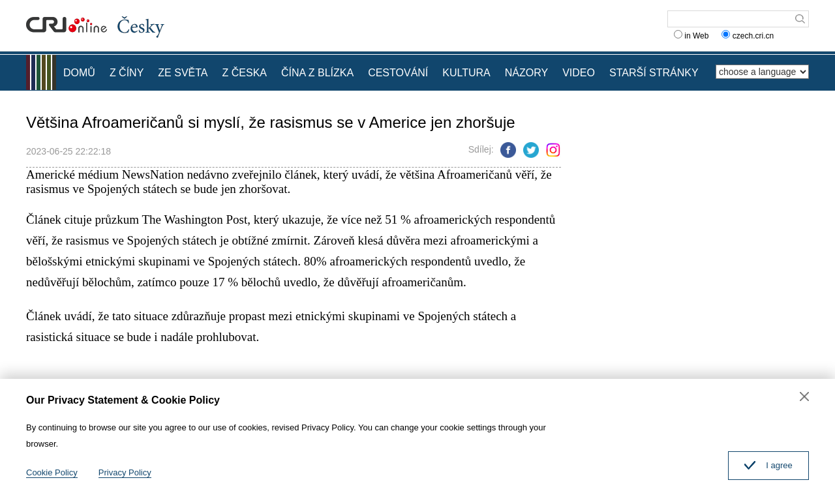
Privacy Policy (125, 472)
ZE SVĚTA (182, 72)
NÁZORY (526, 72)
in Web (691, 35)
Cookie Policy (52, 472)
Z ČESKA (244, 72)
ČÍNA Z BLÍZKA (317, 72)
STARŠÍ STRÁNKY (654, 72)
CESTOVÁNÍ (398, 72)
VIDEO (578, 72)
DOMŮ (79, 72)
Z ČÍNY (127, 72)
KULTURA (466, 72)
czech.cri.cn (748, 35)
